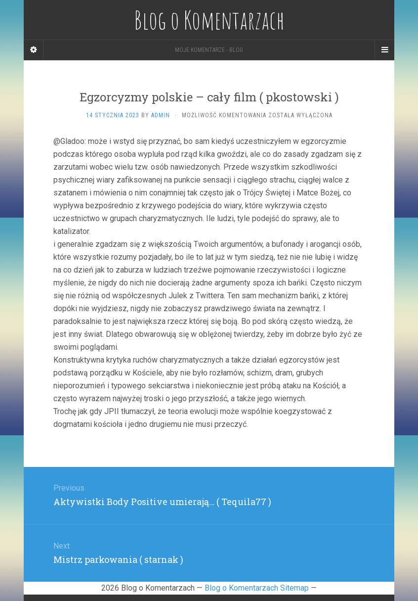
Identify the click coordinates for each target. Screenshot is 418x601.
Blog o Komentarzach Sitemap (257, 588)
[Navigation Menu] (384, 50)
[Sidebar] (33, 50)
